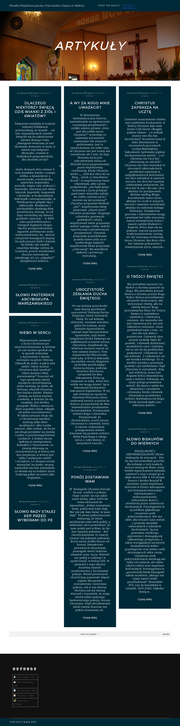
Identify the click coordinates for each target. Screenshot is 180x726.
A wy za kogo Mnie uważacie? (90, 105)
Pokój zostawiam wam (90, 479)
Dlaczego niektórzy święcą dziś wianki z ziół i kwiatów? (35, 109)
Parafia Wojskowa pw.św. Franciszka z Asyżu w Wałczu (23, 5)
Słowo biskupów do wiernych (145, 441)
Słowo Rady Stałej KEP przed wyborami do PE (35, 516)
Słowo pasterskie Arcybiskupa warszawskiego (35, 299)
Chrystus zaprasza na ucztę (144, 107)
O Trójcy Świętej (145, 277)
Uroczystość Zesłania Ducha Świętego (90, 294)
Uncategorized (90, 470)
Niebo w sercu (35, 333)
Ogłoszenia (35, 288)
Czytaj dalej (35, 268)
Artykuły (35, 96)
